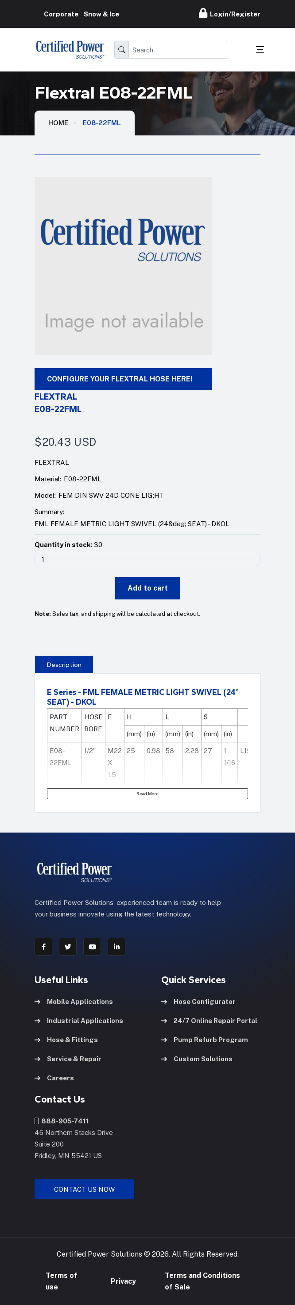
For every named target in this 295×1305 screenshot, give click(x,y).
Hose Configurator (198, 1001)
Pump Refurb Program (204, 1039)
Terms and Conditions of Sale (202, 1281)
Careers (54, 1078)
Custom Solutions (197, 1059)
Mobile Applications (74, 1001)
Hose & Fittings (66, 1039)
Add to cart (148, 588)
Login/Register (229, 13)
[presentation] (64, 664)
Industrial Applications (79, 1020)
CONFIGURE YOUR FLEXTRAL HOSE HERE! (119, 379)
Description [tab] (64, 665)
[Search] (177, 50)
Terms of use (62, 1281)
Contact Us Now (84, 1189)
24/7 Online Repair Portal (209, 1020)
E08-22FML (102, 123)
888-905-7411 (62, 1121)
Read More (147, 793)
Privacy (123, 1281)
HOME (58, 123)
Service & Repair (68, 1059)
